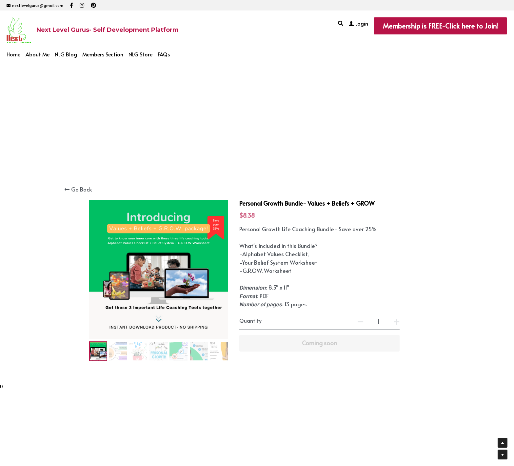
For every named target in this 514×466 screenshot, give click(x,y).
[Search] (340, 23)
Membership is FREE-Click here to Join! (440, 25)
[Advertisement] (257, 110)
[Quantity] (378, 321)
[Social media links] (71, 5)
